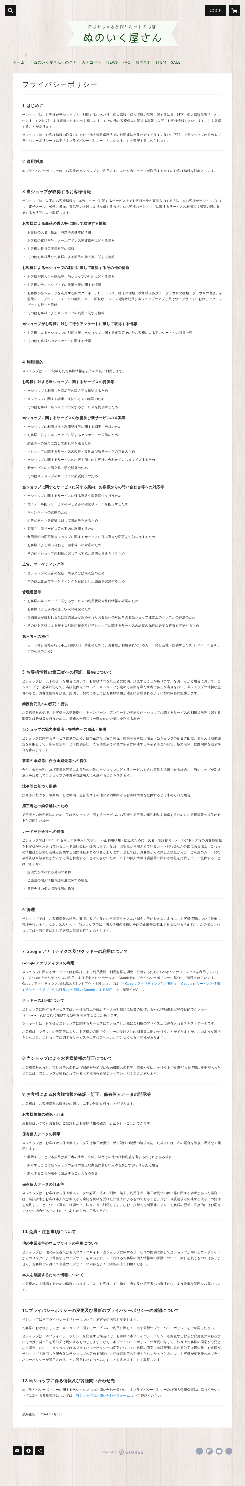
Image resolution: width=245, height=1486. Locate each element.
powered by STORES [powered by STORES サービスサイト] (122, 1452)
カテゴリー (92, 62)
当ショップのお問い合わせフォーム (103, 1395)
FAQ (127, 62)
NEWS (112, 62)
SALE (176, 62)
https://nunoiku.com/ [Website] (228, 1451)
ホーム (19, 62)
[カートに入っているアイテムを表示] (234, 10)
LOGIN (216, 10)
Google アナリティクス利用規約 (149, 983)
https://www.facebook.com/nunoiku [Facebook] (199, 1451)
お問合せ (143, 62)
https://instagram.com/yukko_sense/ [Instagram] (209, 1451)
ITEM (161, 62)
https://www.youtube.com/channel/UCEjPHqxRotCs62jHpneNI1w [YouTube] (219, 1451)
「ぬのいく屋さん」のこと (53, 62)
